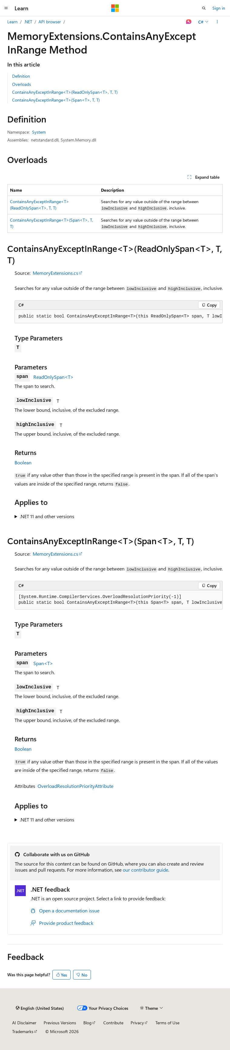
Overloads (21, 84)
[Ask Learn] (189, 22)
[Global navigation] (6, 8)
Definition (21, 76)
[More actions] (217, 22)
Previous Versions (60, 1023)
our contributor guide (145, 869)
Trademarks (22, 1031)
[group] (119, 316)
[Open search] (204, 8)
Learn (12, 21)
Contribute (113, 1023)
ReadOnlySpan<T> (53, 377)
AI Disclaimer (24, 1023)
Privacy (137, 1023)
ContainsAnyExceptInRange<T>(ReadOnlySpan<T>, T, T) (65, 92)
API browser (49, 21)
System (39, 132)
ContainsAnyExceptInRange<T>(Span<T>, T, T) (56, 100)
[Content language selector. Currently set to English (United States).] (40, 1008)
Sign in (218, 8)
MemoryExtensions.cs (55, 273)
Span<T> (43, 663)
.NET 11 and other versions (47, 516)
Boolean (23, 462)
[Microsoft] (115, 8)
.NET (28, 21)
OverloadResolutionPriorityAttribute (75, 786)
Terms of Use (167, 1023)
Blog (87, 1023)
